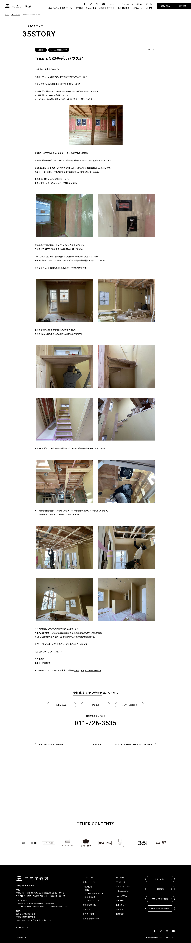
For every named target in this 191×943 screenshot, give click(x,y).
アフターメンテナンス (93, 900)
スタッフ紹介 (121, 905)
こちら (76, 670)
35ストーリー (114, 4)
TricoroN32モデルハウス (58, 50)
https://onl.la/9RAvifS (91, 670)
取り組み (119, 909)
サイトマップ (171, 938)
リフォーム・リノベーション (94, 893)
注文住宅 (88, 886)
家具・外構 (89, 897)
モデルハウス (137, 8)
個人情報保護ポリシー (155, 938)
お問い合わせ (165, 6)
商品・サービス (67, 8)
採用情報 (139, 4)
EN (151, 4)
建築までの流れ (89, 904)
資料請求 (182, 6)
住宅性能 (86, 909)
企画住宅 (88, 890)
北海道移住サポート (107, 8)
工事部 (40, 50)
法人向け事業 (91, 8)
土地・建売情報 (123, 8)
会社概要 (148, 8)
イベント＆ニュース (127, 4)
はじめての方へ (53, 8)
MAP (60, 893)
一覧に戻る (97, 744)
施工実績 (79, 8)
